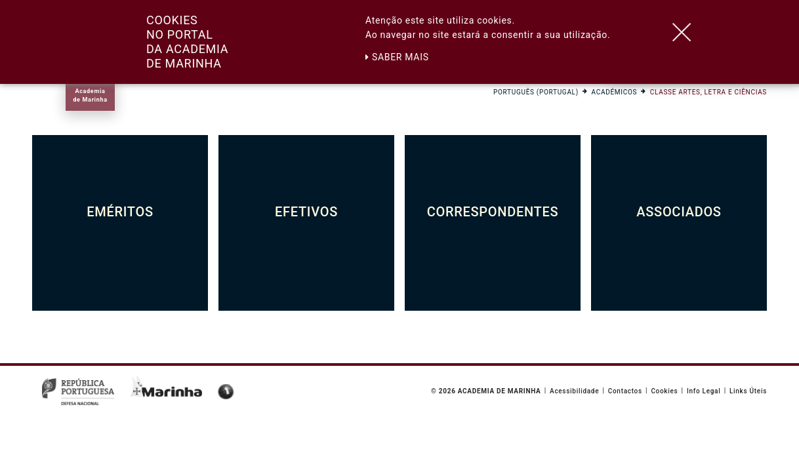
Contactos (625, 391)
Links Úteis (748, 391)
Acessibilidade (574, 391)
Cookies (664, 391)
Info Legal (703, 391)
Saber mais (397, 57)
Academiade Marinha (90, 95)
